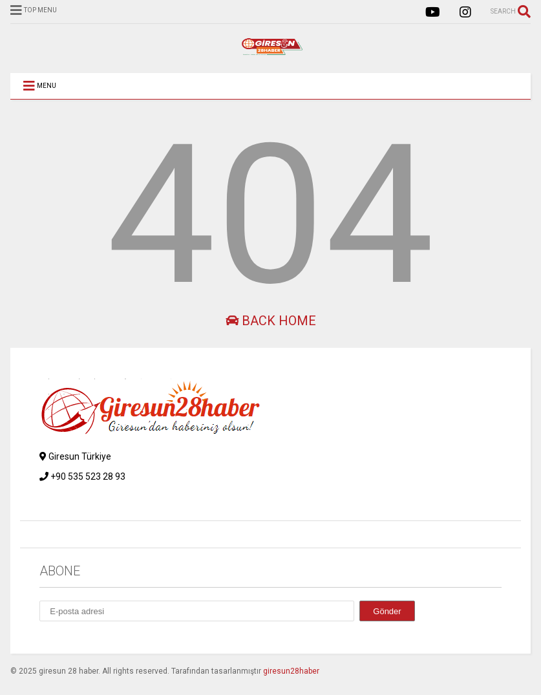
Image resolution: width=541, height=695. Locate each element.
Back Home (271, 320)
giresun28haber (291, 671)
